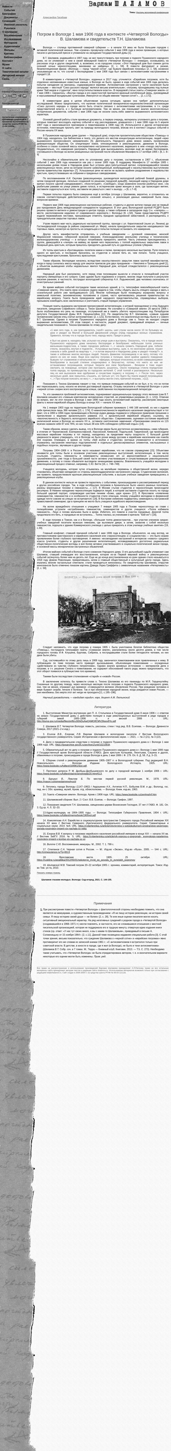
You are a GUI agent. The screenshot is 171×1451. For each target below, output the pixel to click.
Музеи (6, 64)
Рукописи (9, 28)
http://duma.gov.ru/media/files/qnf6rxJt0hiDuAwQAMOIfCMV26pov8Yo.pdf (76, 721)
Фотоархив (10, 42)
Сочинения (8, 21)
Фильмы (9, 50)
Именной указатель (15, 24)
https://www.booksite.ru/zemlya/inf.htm (136, 794)
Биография (9, 14)
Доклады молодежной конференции (152, 12)
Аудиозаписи (12, 46)
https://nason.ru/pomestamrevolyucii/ (56, 781)
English (27, 3)
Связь (5, 79)
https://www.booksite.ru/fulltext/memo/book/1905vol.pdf (66, 815)
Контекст (7, 61)
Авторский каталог (13, 75)
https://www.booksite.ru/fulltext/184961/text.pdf (62, 766)
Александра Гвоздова (55, 17)
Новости (7, 6)
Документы (11, 17)
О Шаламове (9, 32)
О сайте (6, 68)
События (9, 10)
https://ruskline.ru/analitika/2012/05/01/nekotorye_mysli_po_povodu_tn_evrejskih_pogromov (86, 860)
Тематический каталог (15, 71)
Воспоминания (13, 35)
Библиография (13, 57)
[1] (45, 74)
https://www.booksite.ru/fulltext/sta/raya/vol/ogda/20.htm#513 (69, 773)
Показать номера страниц (48, 873)
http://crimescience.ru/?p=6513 (53, 852)
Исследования (12, 39)
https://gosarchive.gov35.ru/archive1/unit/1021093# (82, 744)
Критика (9, 53)
